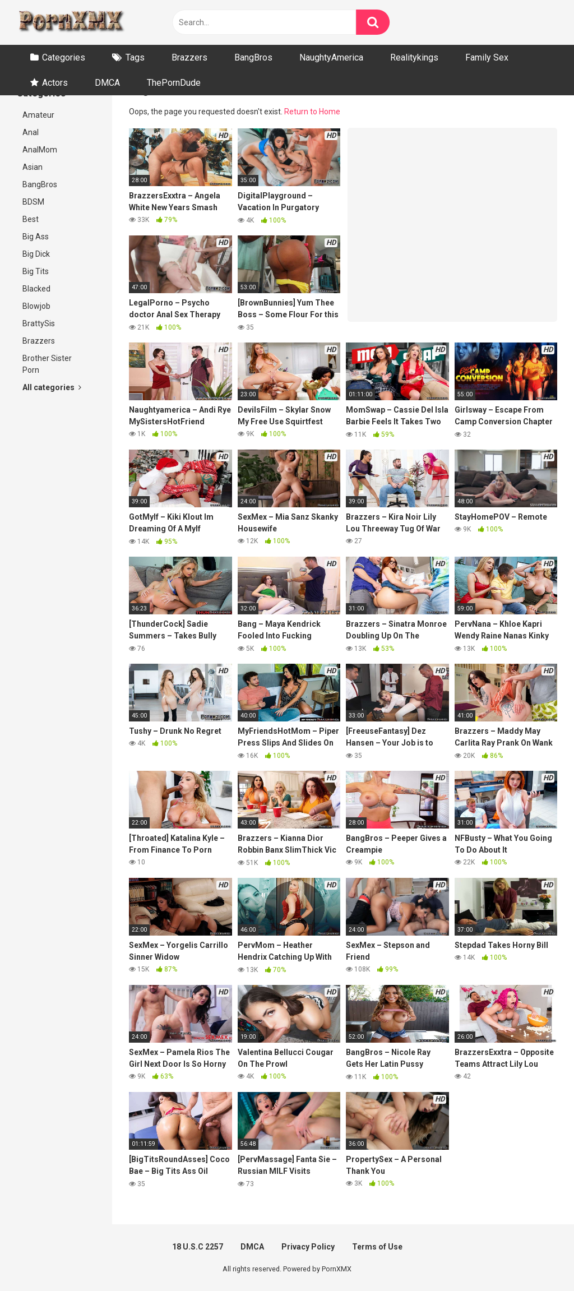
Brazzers (189, 57)
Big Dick (36, 253)
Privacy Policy (308, 1246)
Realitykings (414, 57)
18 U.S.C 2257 (197, 1246)
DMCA (107, 82)
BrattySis (38, 323)
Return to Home (312, 111)
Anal (30, 132)
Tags (135, 57)
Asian (32, 167)
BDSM (33, 201)
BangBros (253, 57)
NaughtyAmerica (331, 57)
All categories (51, 387)
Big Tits (35, 271)
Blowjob (36, 306)
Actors (55, 82)
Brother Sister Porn (47, 364)
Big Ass (35, 236)
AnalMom (39, 149)
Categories (63, 57)
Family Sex (486, 57)
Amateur (38, 114)
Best (30, 219)
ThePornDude (174, 82)
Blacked (36, 288)
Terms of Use (377, 1246)
